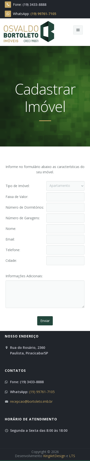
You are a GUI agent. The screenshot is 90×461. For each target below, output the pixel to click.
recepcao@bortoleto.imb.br (31, 401)
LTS (72, 456)
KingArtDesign (54, 456)
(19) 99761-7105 (42, 391)
